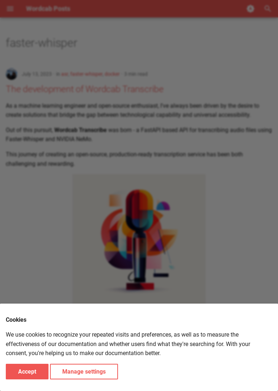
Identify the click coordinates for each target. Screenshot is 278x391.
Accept (27, 371)
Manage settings (84, 371)
